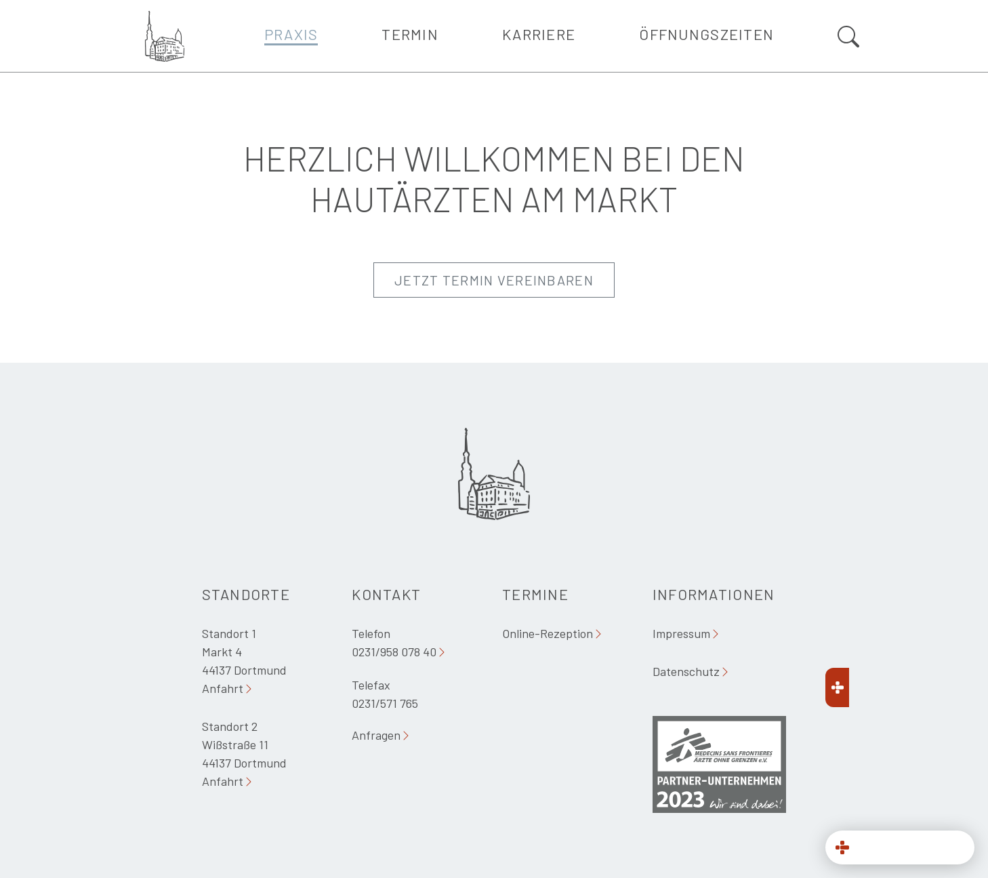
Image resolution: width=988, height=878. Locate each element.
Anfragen (376, 734)
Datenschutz (686, 671)
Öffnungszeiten (706, 34)
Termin (410, 34)
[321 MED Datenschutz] (899, 793)
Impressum (681, 633)
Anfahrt (222, 688)
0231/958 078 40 (394, 651)
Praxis (291, 34)
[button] (899, 847)
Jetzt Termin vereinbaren (494, 280)
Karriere (538, 34)
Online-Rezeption (547, 633)
